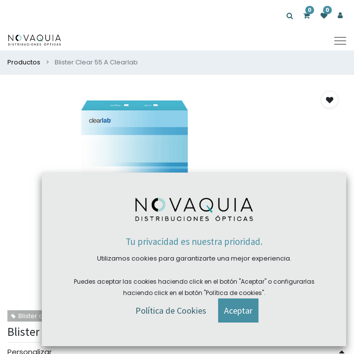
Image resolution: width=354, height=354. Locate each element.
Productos (23, 62)
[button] (329, 99)
